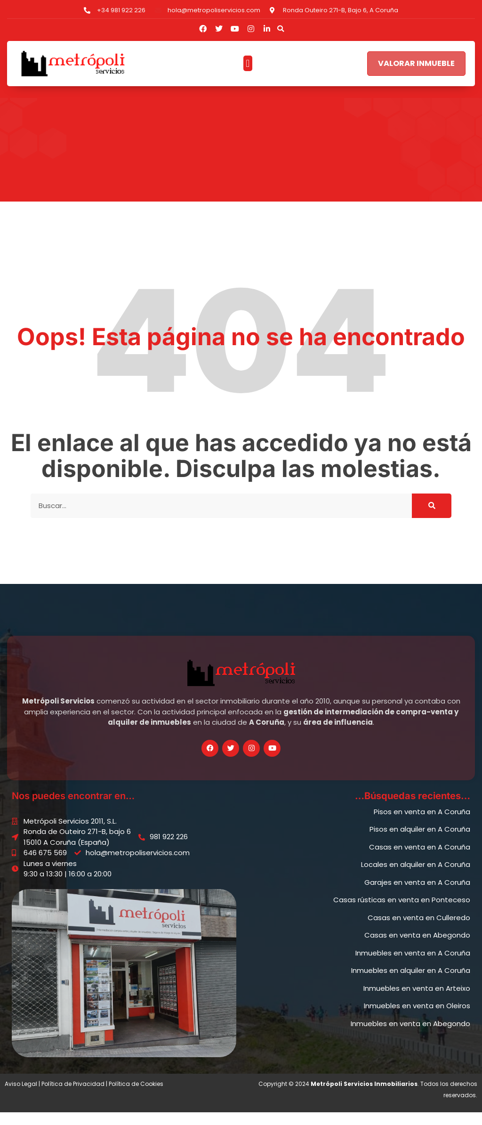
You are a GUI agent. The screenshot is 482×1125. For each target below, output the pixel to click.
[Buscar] (431, 518)
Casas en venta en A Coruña (419, 859)
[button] (280, 28)
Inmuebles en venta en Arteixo (416, 1000)
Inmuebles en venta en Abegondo (410, 1036)
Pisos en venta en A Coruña (422, 824)
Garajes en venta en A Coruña (417, 894)
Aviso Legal (21, 1097)
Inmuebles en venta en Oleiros (417, 1018)
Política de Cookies (136, 1097)
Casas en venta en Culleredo (419, 930)
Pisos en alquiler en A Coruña (420, 842)
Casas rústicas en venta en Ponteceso (401, 912)
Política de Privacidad (72, 1097)
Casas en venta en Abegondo (417, 948)
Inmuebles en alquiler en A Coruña (410, 983)
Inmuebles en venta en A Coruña (412, 965)
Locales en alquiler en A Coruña (415, 877)
